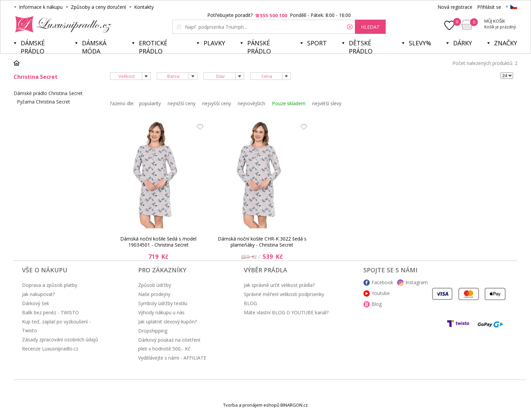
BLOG (250, 303)
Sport (317, 43)
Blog (376, 304)
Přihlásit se (489, 7)
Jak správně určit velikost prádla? (279, 285)
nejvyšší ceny (216, 103)
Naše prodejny (154, 294)
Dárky (462, 43)
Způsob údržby (154, 285)
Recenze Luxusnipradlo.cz (50, 348)
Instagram (416, 282)
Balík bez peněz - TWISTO (50, 312)
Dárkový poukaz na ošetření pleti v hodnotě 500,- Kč (169, 344)
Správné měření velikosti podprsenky (284, 294)
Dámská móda (94, 46)
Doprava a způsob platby (49, 285)
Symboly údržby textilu (162, 303)
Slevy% (420, 43)
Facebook (382, 282)
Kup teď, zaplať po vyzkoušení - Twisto (56, 326)
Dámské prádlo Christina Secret (48, 93)
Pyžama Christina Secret (43, 101)
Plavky (214, 43)
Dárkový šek (35, 303)
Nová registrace (455, 7)
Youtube (380, 293)
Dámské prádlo (33, 46)
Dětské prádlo (361, 46)
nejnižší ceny (181, 103)
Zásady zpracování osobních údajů (60, 339)
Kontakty (144, 7)
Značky (505, 43)
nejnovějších (251, 103)
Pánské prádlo (259, 46)
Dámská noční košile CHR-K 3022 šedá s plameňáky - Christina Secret (262, 241)
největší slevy (326, 103)
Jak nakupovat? (38, 294)
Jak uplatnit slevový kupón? (167, 321)
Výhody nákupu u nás (161, 312)
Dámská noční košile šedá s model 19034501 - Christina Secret (158, 241)
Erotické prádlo (153, 46)
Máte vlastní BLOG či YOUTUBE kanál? (286, 312)
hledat (370, 27)
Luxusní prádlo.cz (61, 24)
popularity (150, 103)
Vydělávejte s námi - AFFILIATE (172, 358)
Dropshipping (152, 330)
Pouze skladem (288, 103)
